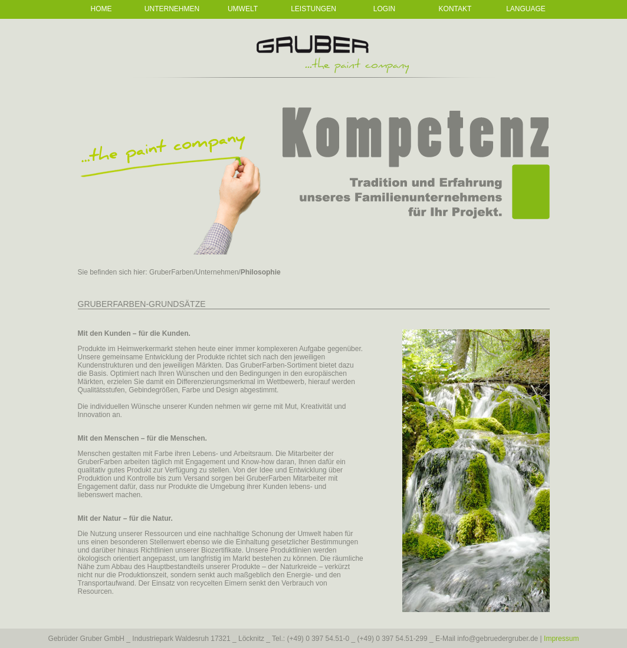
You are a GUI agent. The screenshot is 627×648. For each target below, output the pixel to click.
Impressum (561, 638)
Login (384, 9)
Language (526, 9)
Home (101, 9)
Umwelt (243, 9)
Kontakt (455, 9)
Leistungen (313, 9)
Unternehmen (172, 9)
